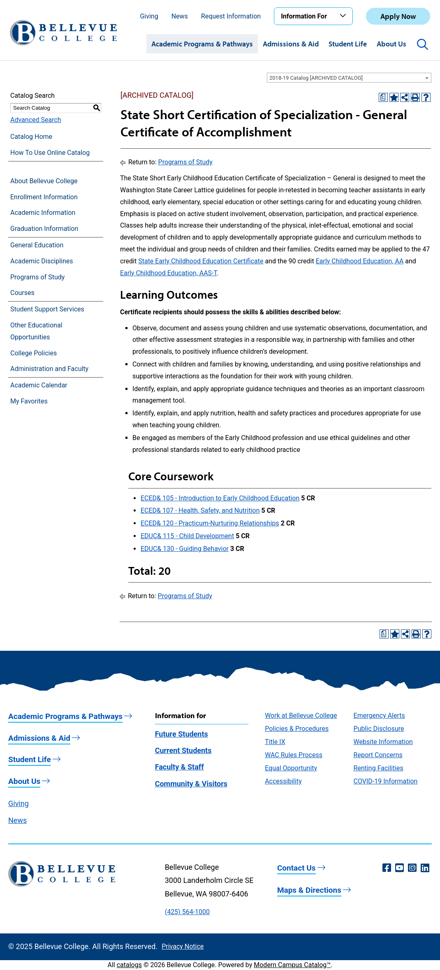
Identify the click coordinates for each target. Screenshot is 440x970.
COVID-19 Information (386, 781)
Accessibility (283, 781)
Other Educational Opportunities (36, 331)
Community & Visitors (191, 783)
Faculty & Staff (179, 767)
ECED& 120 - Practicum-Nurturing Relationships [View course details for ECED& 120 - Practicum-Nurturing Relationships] (210, 523)
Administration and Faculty (49, 369)
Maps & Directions (309, 890)
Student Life (348, 43)
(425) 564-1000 (187, 912)
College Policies (33, 353)
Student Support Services (47, 309)
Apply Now (398, 16)
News (179, 16)
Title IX (275, 742)
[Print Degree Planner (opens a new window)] (383, 97)
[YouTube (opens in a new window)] (399, 868)
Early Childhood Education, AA (360, 261)
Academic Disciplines (41, 261)
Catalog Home (31, 137)
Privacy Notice (183, 946)
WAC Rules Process (293, 755)
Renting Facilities (378, 768)
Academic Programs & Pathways (202, 43)
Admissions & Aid (291, 43)
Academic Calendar (38, 385)
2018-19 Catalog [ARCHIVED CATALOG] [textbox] (316, 78)
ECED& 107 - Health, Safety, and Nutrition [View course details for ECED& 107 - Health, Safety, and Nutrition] (200, 510)
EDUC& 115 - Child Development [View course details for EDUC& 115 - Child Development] (187, 536)
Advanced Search (35, 120)
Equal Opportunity (291, 768)
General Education (36, 245)
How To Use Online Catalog (50, 153)
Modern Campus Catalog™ (292, 965)
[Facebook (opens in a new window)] (386, 868)
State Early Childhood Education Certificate (200, 261)
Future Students (181, 734)
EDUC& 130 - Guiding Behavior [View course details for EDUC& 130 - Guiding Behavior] (185, 549)
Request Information (231, 16)
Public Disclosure (379, 729)
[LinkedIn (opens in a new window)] (425, 868)
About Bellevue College (43, 181)
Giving (149, 16)
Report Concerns (378, 755)
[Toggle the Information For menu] (344, 16)
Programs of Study (37, 277)
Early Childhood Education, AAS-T (168, 273)
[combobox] (349, 78)
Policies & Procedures (297, 729)
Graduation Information (44, 229)
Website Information (383, 742)
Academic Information (42, 213)
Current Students (183, 750)
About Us (391, 43)
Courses (22, 293)
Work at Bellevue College (301, 715)
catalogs (129, 965)
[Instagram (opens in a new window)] (412, 868)
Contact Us (296, 868)
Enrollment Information (44, 197)
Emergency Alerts (379, 715)
